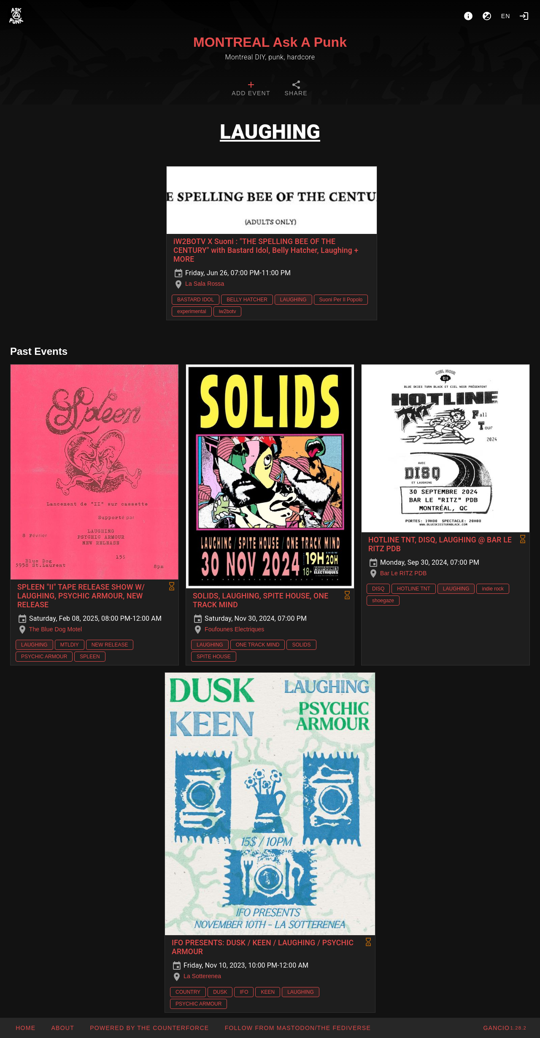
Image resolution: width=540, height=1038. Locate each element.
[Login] (524, 16)
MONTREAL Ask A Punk (270, 42)
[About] (468, 16)
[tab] (251, 89)
